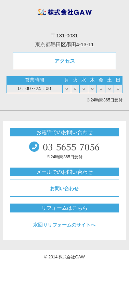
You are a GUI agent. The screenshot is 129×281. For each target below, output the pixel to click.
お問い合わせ (64, 188)
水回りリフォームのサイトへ (64, 225)
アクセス (64, 61)
